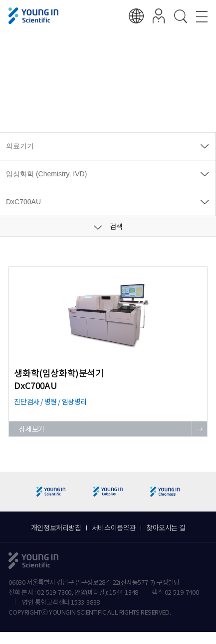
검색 (108, 226)
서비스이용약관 (114, 527)
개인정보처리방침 (56, 527)
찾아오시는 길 (165, 527)
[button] (204, 492)
